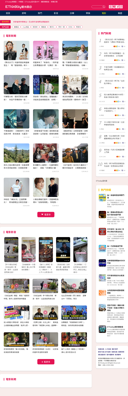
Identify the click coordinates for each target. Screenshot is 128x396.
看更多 (47, 214)
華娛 (88, 13)
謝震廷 (16, 27)
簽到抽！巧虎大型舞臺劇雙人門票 (114, 150)
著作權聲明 (110, 354)
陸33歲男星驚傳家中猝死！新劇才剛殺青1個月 (114, 95)
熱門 (40, 13)
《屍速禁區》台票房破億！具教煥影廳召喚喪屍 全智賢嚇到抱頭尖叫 (75, 133)
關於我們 (115, 349)
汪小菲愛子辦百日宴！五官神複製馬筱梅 (114, 123)
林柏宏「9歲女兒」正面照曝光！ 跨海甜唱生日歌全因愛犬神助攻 (16, 202)
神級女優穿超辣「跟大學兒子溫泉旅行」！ (114, 109)
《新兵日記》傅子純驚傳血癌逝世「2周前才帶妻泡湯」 (114, 40)
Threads (110, 6)
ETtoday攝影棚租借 (115, 327)
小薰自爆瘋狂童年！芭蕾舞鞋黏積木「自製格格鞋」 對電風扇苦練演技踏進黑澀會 (45, 202)
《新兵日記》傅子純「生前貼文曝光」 (114, 82)
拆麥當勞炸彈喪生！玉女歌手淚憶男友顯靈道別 (31, 21)
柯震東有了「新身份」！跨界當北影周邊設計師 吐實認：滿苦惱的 (45, 65)
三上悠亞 (26, 27)
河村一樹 (61, 27)
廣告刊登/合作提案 (104, 352)
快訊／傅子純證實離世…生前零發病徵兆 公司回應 (114, 54)
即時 (24, 13)
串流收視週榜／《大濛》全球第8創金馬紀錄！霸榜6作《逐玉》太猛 (75, 99)
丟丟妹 (35, 27)
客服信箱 (114, 352)
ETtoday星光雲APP (32, 2)
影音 (56, 13)
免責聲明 (118, 354)
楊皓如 (43, 27)
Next (84, 252)
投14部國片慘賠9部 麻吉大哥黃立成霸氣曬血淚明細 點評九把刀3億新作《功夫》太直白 (16, 325)
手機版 (20, 2)
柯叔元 (78, 27)
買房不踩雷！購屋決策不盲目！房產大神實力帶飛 (115, 308)
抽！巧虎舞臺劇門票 (115, 246)
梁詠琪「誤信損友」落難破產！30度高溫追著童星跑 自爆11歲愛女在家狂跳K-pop (46, 99)
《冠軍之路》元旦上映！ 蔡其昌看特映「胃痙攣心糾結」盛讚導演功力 (45, 325)
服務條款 (121, 352)
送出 (104, 6)
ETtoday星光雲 (19, 7)
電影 (104, 13)
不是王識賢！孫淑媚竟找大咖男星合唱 (114, 68)
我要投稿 (101, 349)
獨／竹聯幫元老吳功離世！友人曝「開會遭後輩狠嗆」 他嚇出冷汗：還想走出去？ (75, 65)
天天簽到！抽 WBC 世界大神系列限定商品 (115, 230)
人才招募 (108, 349)
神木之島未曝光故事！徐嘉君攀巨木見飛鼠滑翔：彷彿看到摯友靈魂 (16, 168)
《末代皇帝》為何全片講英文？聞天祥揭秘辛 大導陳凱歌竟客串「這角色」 (75, 168)
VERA (70, 27)
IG (121, 6)
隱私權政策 (102, 354)
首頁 (8, 13)
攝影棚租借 (45, 2)
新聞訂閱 (54, 2)
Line (114, 6)
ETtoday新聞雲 (11, 2)
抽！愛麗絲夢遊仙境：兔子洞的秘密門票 (115, 213)
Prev (7, 252)
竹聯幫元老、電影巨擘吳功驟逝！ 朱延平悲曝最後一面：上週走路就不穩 (16, 99)
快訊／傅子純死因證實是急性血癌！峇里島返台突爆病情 (114, 164)
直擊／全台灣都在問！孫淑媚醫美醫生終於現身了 (114, 137)
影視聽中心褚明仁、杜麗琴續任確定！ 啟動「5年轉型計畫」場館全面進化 (45, 168)
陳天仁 (52, 27)
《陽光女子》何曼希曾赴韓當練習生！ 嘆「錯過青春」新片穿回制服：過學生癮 (16, 65)
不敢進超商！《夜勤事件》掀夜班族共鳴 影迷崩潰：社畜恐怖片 (16, 133)
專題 (120, 13)
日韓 (72, 13)
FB (117, 6)
